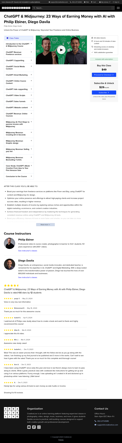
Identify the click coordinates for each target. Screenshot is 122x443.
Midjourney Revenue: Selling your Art (17, 150)
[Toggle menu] (118, 8)
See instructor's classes (27, 250)
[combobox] (73, 8)
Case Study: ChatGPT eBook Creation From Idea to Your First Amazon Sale (18, 168)
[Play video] (61, 50)
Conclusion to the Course (16, 176)
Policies (61, 440)
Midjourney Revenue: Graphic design (14, 142)
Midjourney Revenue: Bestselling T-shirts (14, 158)
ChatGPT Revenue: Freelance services (13, 53)
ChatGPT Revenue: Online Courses (16, 114)
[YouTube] (29, 427)
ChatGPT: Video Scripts (15, 95)
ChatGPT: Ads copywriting (17, 89)
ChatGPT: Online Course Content (16, 82)
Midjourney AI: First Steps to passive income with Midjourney (17, 124)
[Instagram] (39, 427)
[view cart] (94, 2)
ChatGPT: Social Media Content (15, 67)
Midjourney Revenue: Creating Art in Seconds (16, 133)
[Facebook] (34, 427)
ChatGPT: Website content (17, 107)
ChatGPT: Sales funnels (15, 101)
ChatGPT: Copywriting (15, 60)
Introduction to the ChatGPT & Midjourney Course (17, 44)
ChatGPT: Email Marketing (17, 75)
